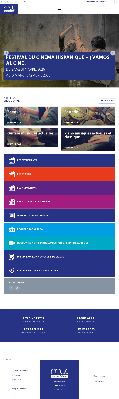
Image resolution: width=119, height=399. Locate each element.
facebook (99, 382)
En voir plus (107, 101)
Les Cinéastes (33, 320)
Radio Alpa (85, 320)
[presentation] (6, 53)
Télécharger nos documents (96, 2)
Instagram (99, 376)
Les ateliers (33, 331)
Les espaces (86, 331)
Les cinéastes (16, 379)
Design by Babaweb (19, 389)
